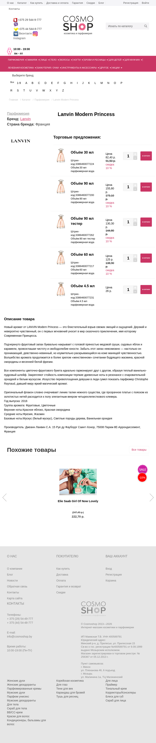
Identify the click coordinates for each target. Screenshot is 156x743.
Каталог (22, 2)
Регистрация (130, 2)
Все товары (139, 449)
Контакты (13, 592)
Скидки (90, 2)
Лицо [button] (45, 60)
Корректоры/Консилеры (121, 692)
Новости (12, 580)
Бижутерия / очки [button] (49, 68)
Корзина (111, 580)
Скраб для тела (17, 708)
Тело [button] (55, 60)
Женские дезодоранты (21, 684)
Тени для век (64, 688)
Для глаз (61, 684)
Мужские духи (16, 692)
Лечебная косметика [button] (22, 68)
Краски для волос (18, 716)
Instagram (19, 38)
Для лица (112, 680)
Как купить (36, 2)
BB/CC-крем (15, 712)
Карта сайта (14, 598)
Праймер (111, 684)
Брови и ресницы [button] (96, 60)
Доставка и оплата (57, 2)
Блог (101, 2)
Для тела (13, 704)
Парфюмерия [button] (17, 60)
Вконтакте (23, 33)
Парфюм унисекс (18, 696)
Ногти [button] (78, 60)
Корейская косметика (70, 680)
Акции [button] (117, 68)
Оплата (61, 580)
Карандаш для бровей (70, 692)
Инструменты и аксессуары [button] (80, 68)
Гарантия (77, 2)
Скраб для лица (116, 700)
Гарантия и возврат (68, 586)
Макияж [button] (34, 60)
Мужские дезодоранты (21, 700)
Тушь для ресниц (67, 696)
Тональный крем (116, 688)
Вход (109, 568)
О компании (14, 568)
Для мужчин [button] (133, 60)
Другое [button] (105, 68)
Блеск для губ (114, 696)
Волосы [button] (66, 60)
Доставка (62, 574)
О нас (10, 2)
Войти (145, 2)
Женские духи (16, 680)
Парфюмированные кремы (24, 688)
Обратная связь (17, 586)
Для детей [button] (116, 60)
